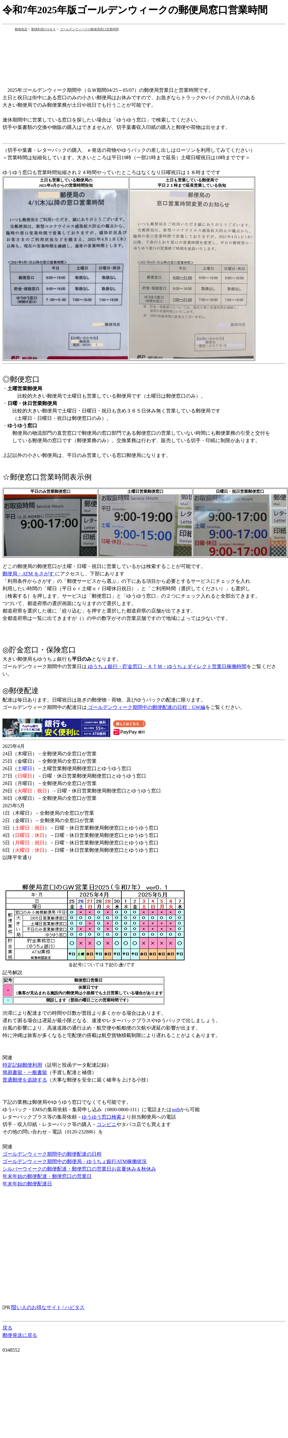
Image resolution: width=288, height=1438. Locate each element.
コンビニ (106, 1124)
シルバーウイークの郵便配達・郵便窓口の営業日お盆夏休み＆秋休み (79, 1168)
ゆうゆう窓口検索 (101, 1117)
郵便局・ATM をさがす (28, 573)
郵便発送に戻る (19, 1335)
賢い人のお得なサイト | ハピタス (48, 1307)
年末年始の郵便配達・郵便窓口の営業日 (47, 1176)
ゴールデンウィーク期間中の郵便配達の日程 (52, 1154)
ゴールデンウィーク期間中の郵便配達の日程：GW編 (146, 707)
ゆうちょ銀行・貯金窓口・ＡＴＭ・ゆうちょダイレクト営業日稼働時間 (167, 666)
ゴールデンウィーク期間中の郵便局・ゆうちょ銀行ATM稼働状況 (74, 1161)
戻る (7, 1327)
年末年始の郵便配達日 (27, 1183)
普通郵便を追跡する (24, 1079)
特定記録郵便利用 (22, 1065)
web (176, 1109)
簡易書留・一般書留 (24, 1072)
